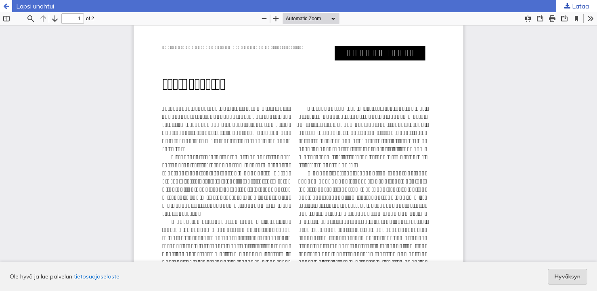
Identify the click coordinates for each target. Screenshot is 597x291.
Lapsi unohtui (35, 6)
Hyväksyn (567, 276)
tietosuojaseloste (96, 276)
